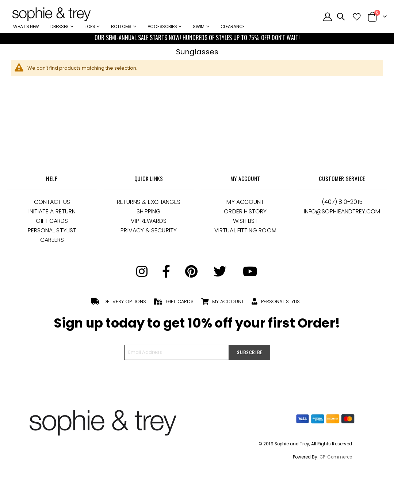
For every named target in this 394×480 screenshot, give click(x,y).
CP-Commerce (336, 457)
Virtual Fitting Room (245, 230)
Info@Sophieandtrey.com (342, 211)
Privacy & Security (148, 230)
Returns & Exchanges (149, 202)
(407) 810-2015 (342, 202)
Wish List (245, 221)
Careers (52, 240)
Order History (245, 211)
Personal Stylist (52, 230)
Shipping (149, 211)
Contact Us (52, 202)
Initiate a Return (52, 211)
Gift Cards (52, 221)
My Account (245, 202)
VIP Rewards (149, 221)
